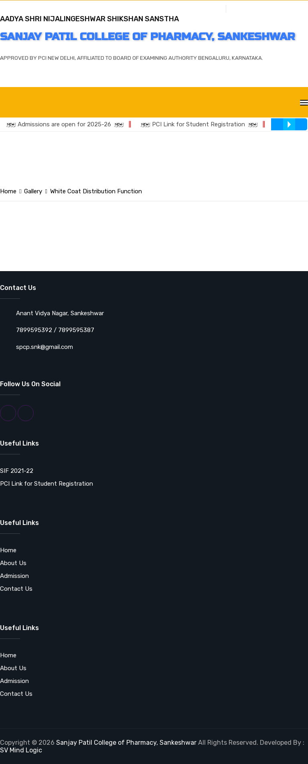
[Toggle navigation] (304, 102)
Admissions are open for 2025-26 (68, 124)
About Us (13, 563)
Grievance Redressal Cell (266, 7)
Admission (14, 576)
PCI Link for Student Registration (202, 124)
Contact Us (16, 588)
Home (8, 191)
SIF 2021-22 (16, 470)
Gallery (210, 7)
